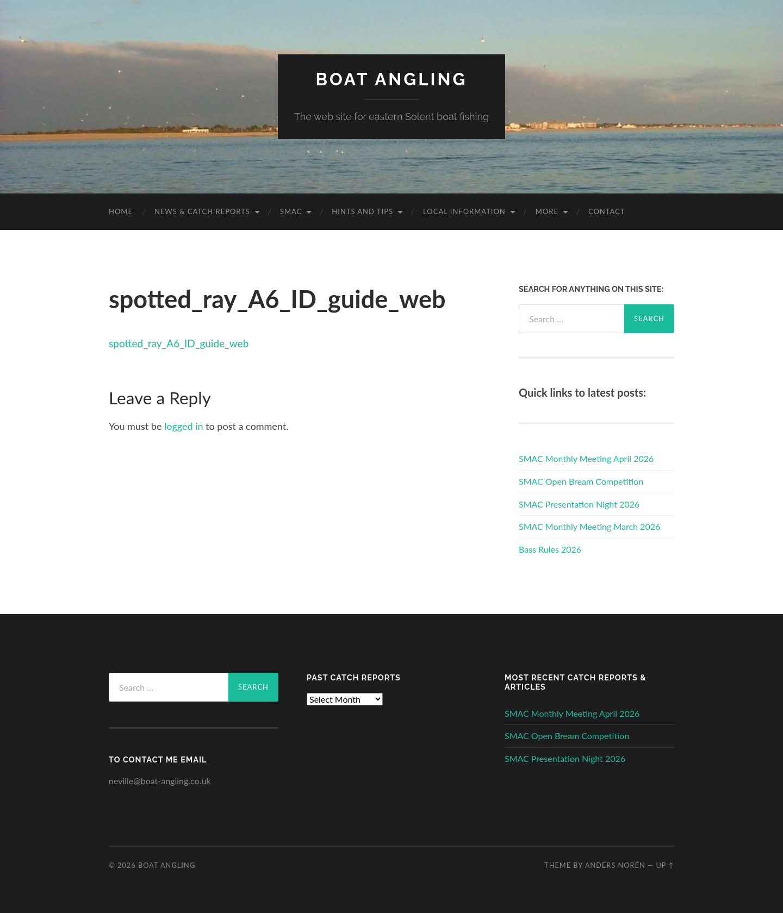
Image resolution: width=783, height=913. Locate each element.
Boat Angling (392, 79)
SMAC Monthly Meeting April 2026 (586, 458)
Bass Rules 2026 (550, 549)
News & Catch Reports (202, 211)
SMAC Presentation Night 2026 (579, 504)
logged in (183, 426)
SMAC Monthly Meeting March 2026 (589, 526)
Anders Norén (615, 865)
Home (121, 211)
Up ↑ (665, 865)
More (547, 211)
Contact (606, 211)
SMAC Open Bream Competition (581, 481)
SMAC (291, 211)
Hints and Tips (362, 211)
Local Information (464, 211)
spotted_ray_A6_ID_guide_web (178, 343)
